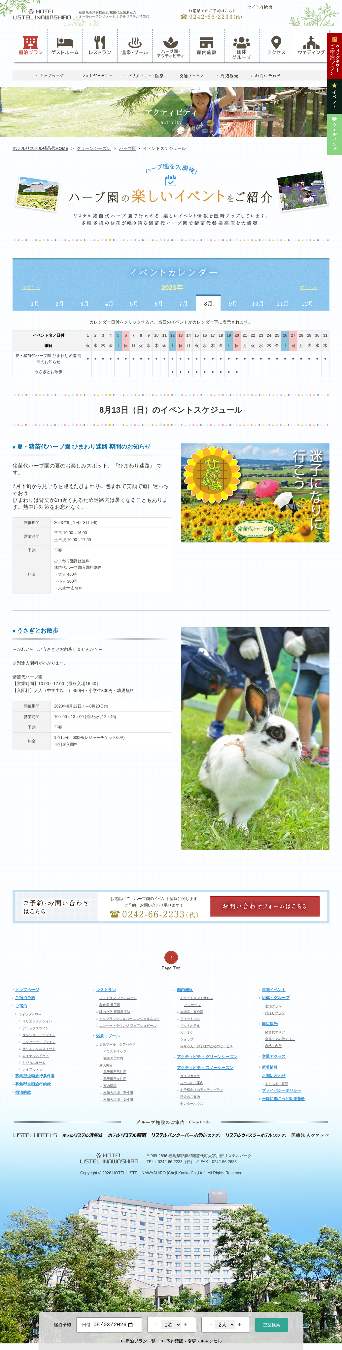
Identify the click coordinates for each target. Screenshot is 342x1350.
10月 (258, 302)
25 (277, 335)
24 (269, 335)
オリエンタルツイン (37, 1021)
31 (325, 335)
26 (285, 335)
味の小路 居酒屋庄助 (114, 1012)
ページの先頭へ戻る (171, 961)
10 (156, 335)
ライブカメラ (32, 1069)
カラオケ (186, 1032)
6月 (159, 302)
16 (204, 335)
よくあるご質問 (276, 1084)
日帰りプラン (275, 1013)
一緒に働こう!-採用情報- (283, 1098)
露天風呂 (106, 1065)
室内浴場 (110, 1086)
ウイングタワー (30, 1014)
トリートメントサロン (196, 998)
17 (213, 335)
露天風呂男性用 (114, 1072)
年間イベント (274, 989)
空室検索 (271, 1324)
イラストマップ (114, 1051)
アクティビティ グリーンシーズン (207, 1057)
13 (180, 335)
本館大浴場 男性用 (118, 1092)
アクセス (276, 45)
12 (172, 335)
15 (196, 335)
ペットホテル (190, 1025)
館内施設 (207, 45)
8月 (208, 302)
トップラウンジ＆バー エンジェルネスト (129, 1019)
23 (261, 335)
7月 (183, 302)
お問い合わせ (274, 1075)
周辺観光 (270, 1023)
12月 (307, 302)
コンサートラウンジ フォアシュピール (127, 1025)
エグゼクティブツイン (38, 1042)
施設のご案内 (113, 1058)
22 (253, 335)
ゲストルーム (65, 45)
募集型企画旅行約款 (33, 1084)
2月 (59, 302)
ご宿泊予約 (25, 997)
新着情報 (270, 1067)
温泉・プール (135, 45)
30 (317, 335)
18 (221, 335)
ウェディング (311, 45)
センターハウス (191, 1103)
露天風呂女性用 (114, 1079)
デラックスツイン (35, 1028)
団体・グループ (276, 997)
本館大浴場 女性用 (118, 1099)
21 (245, 335)
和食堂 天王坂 (109, 1005)
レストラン (100, 45)
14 (189, 335)
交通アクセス (274, 1056)
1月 (34, 302)
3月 (84, 302)
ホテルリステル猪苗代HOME (40, 148)
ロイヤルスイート (35, 1055)
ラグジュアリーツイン (38, 1035)
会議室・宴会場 (191, 1012)
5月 (134, 302)
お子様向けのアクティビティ (201, 1089)
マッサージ (192, 1005)
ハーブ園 (127, 148)
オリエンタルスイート (38, 1049)
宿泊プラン (31, 45)
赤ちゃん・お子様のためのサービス (206, 1046)
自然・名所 (273, 1046)
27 (293, 335)
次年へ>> (309, 287)
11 (164, 335)
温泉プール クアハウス (117, 1044)
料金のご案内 (190, 1096)
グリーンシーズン (94, 148)
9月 (233, 302)
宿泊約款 (23, 1092)
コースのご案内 (191, 1083)
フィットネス (190, 1019)
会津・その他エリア (280, 1039)
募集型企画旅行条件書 (35, 1076)
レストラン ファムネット (118, 998)
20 (237, 335)
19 (228, 335)
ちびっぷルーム (34, 1062)
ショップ (186, 1039)
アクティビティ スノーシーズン (205, 1067)
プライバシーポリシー (281, 1090)
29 (309, 335)
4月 (109, 302)
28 (301, 335)
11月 (282, 302)
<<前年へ (31, 287)
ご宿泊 (21, 1006)
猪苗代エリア (275, 1032)
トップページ (27, 989)
